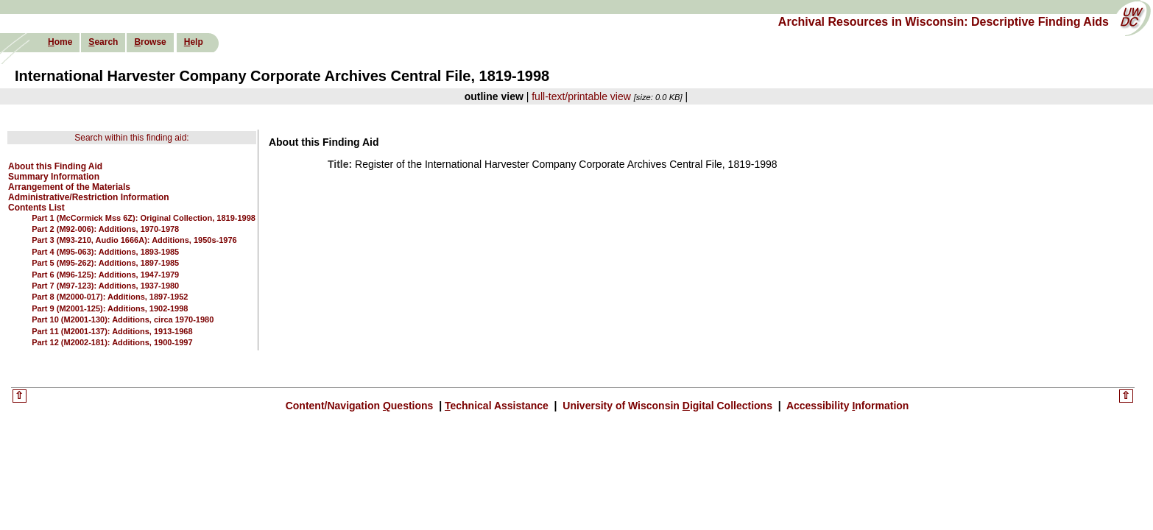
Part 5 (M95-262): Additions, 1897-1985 (105, 262)
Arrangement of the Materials (69, 187)
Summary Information (53, 177)
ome (60, 42)
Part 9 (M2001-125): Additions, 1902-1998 (110, 308)
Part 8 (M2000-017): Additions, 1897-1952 (110, 296)
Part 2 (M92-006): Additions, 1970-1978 (105, 229)
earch (103, 42)
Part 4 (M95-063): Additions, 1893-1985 (105, 251)
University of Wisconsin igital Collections (667, 405)
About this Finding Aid (55, 166)
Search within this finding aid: (131, 137)
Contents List (36, 207)
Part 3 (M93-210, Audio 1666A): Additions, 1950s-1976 (134, 240)
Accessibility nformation (846, 405)
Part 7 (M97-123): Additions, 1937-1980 (105, 285)
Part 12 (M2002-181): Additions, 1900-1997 (112, 342)
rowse (150, 42)
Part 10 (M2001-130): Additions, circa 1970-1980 (123, 319)
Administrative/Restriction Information (88, 197)
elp (193, 42)
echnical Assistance (498, 405)
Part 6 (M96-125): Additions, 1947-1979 (105, 274)
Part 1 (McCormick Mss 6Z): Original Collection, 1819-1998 (143, 217)
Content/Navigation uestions (361, 405)
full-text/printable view (581, 96)
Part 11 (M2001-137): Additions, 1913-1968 (112, 331)
